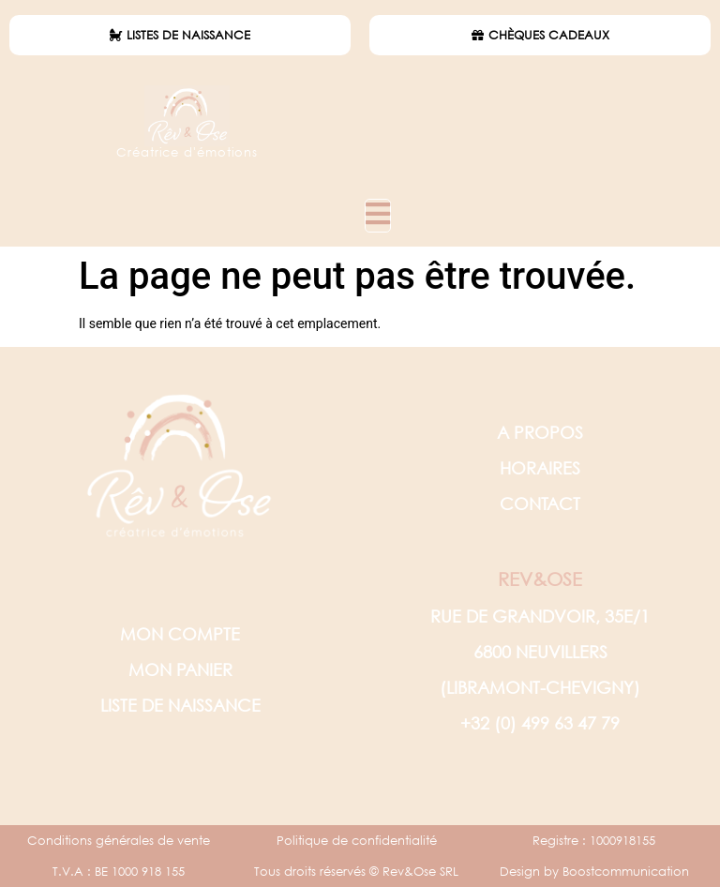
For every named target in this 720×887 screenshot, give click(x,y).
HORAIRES (540, 468)
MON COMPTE (180, 634)
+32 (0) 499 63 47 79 (540, 723)
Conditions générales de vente (118, 841)
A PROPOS (540, 432)
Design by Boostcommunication (594, 871)
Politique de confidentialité (357, 841)
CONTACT (540, 503)
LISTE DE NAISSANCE (180, 705)
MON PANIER (180, 669)
